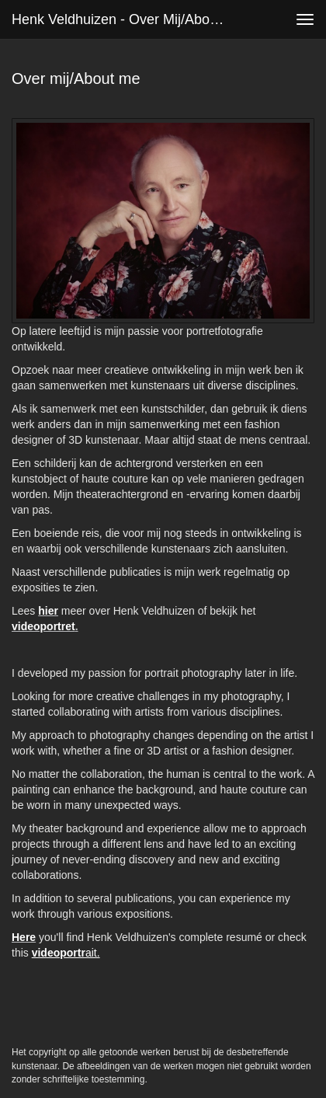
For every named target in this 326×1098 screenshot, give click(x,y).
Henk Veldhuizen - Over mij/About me (124, 19)
